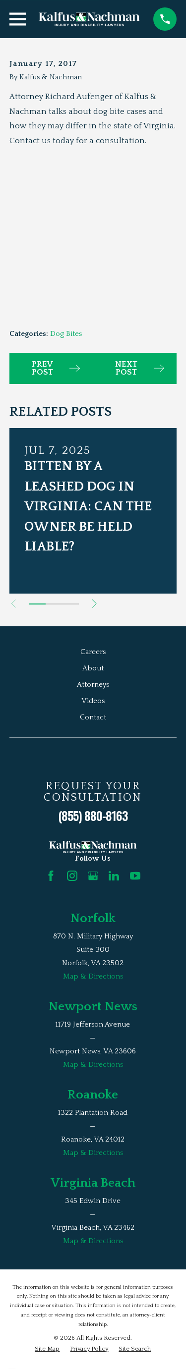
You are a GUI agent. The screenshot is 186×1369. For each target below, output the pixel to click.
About (93, 668)
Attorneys (93, 684)
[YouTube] (135, 876)
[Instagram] (72, 876)
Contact (93, 717)
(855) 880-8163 (93, 815)
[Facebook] (51, 876)
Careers (93, 652)
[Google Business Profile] (93, 876)
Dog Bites (66, 333)
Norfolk (93, 918)
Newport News (93, 1006)
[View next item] (94, 604)
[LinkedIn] (114, 876)
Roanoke (92, 1095)
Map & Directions (93, 976)
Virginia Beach (93, 1183)
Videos (93, 701)
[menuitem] (47, 1349)
